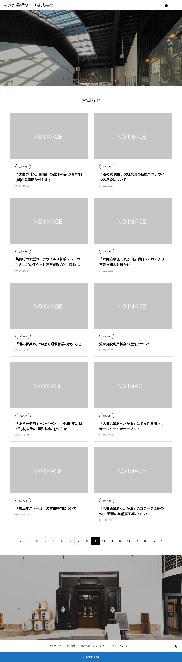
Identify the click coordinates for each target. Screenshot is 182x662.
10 (103, 541)
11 (112, 541)
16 (153, 541)
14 (137, 541)
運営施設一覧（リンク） (94, 646)
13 (128, 541)
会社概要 (70, 646)
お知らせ (23, 166)
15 (145, 541)
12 (120, 541)
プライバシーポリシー (124, 646)
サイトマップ (54, 646)
